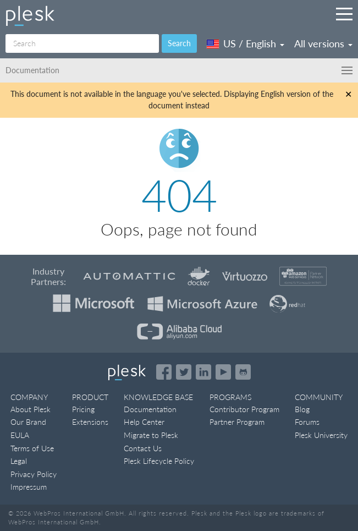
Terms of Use (32, 448)
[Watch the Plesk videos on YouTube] (223, 372)
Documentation (150, 409)
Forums (307, 421)
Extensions (90, 421)
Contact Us (143, 448)
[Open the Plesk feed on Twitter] (183, 372)
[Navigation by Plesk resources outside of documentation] (344, 14)
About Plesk (30, 409)
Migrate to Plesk (151, 435)
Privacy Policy (33, 474)
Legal (18, 461)
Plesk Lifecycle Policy (159, 461)
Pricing (83, 409)
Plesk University (321, 435)
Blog (302, 409)
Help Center (144, 421)
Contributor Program (244, 409)
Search (179, 43)
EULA (19, 435)
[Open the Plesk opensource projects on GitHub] (243, 372)
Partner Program (237, 421)
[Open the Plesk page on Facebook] (164, 372)
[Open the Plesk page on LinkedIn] (203, 372)
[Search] (82, 43)
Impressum (28, 486)
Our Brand (28, 421)
